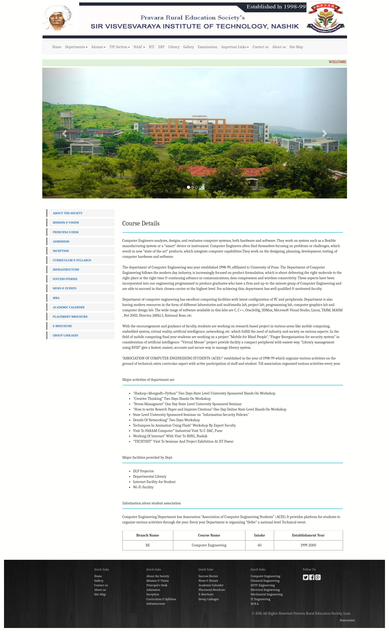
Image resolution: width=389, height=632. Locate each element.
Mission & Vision (66, 222)
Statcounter (347, 620)
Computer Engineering (265, 576)
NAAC (139, 47)
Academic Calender (69, 307)
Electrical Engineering (265, 590)
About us (279, 47)
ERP (161, 47)
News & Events (64, 288)
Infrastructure (66, 269)
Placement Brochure (70, 317)
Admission (61, 241)
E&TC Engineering (263, 585)
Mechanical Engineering (267, 594)
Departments (76, 47)
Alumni (98, 47)
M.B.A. (255, 604)
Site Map (296, 47)
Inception (61, 251)
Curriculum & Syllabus (72, 260)
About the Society (68, 213)
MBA (56, 298)
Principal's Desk (66, 232)
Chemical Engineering (265, 581)
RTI (152, 47)
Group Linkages (65, 335)
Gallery (188, 47)
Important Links (235, 47)
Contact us (261, 47)
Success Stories (65, 279)
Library (173, 47)
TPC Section (119, 47)
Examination (207, 47)
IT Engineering (260, 599)
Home (56, 47)
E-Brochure (62, 326)
